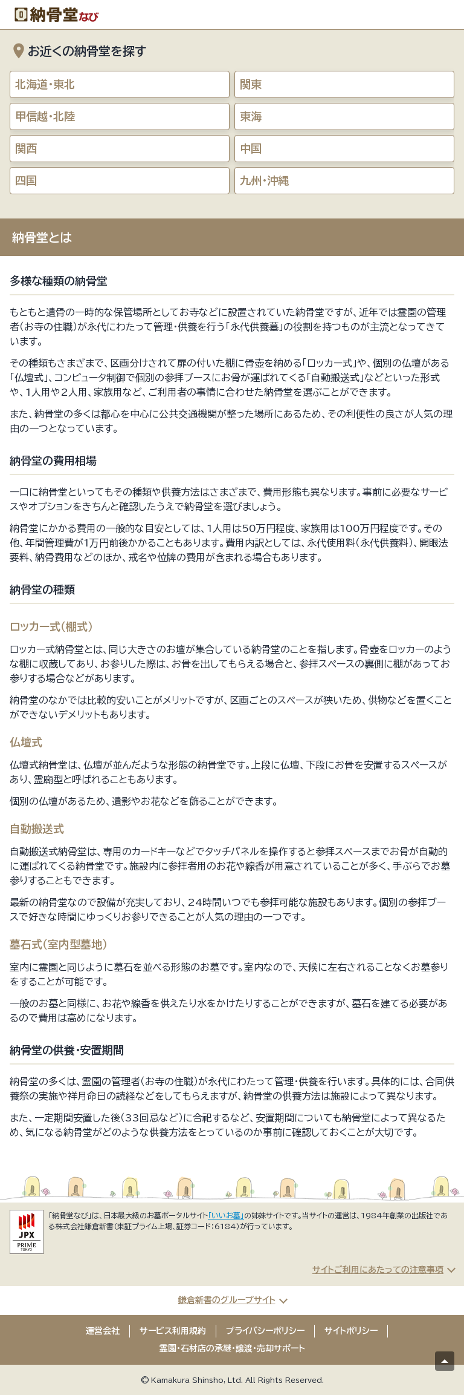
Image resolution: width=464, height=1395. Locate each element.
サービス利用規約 (173, 1331)
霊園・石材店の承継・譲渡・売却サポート (232, 1348)
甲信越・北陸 (45, 116)
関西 (26, 148)
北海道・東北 (45, 84)
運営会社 (103, 1331)
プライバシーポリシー (265, 1331)
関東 (251, 84)
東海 (251, 116)
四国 (26, 180)
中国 (251, 148)
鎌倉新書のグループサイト (227, 1300)
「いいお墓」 (226, 1215)
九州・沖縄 (264, 180)
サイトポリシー (351, 1331)
